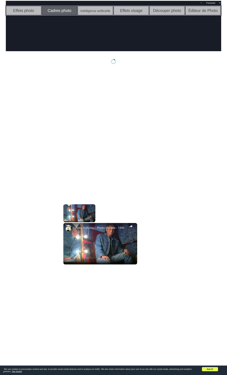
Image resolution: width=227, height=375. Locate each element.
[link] (68, 228)
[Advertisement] (30, 119)
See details (17, 371)
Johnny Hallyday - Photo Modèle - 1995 (98, 228)
